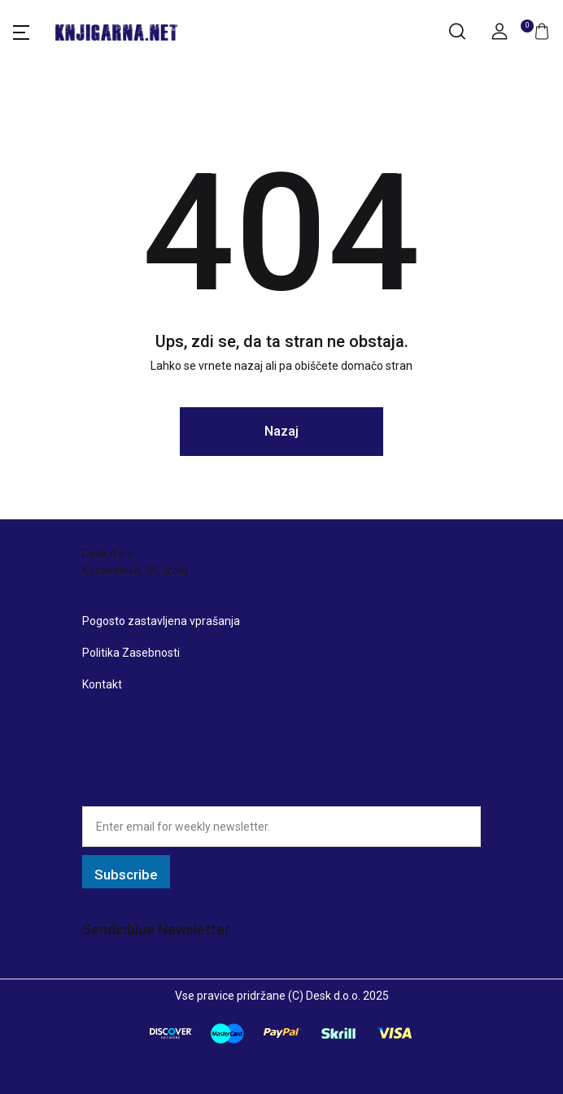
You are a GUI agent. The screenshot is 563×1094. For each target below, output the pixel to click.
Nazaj (281, 431)
